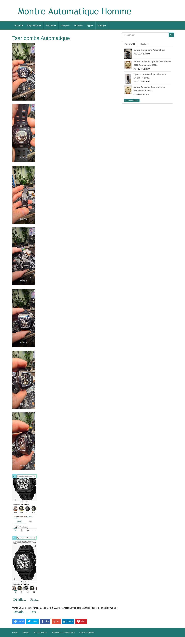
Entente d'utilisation (86, 632)
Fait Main (51, 25)
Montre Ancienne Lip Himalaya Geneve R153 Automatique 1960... (152, 63)
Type (90, 25)
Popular (129, 44)
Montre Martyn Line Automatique (149, 50)
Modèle (78, 25)
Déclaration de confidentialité (63, 632)
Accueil (18, 25)
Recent (144, 44)
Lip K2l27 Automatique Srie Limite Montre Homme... (150, 76)
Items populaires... (132, 100)
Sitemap (26, 632)
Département (34, 25)
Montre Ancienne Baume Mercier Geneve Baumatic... (149, 89)
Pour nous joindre (40, 632)
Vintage (102, 25)
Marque (65, 25)
